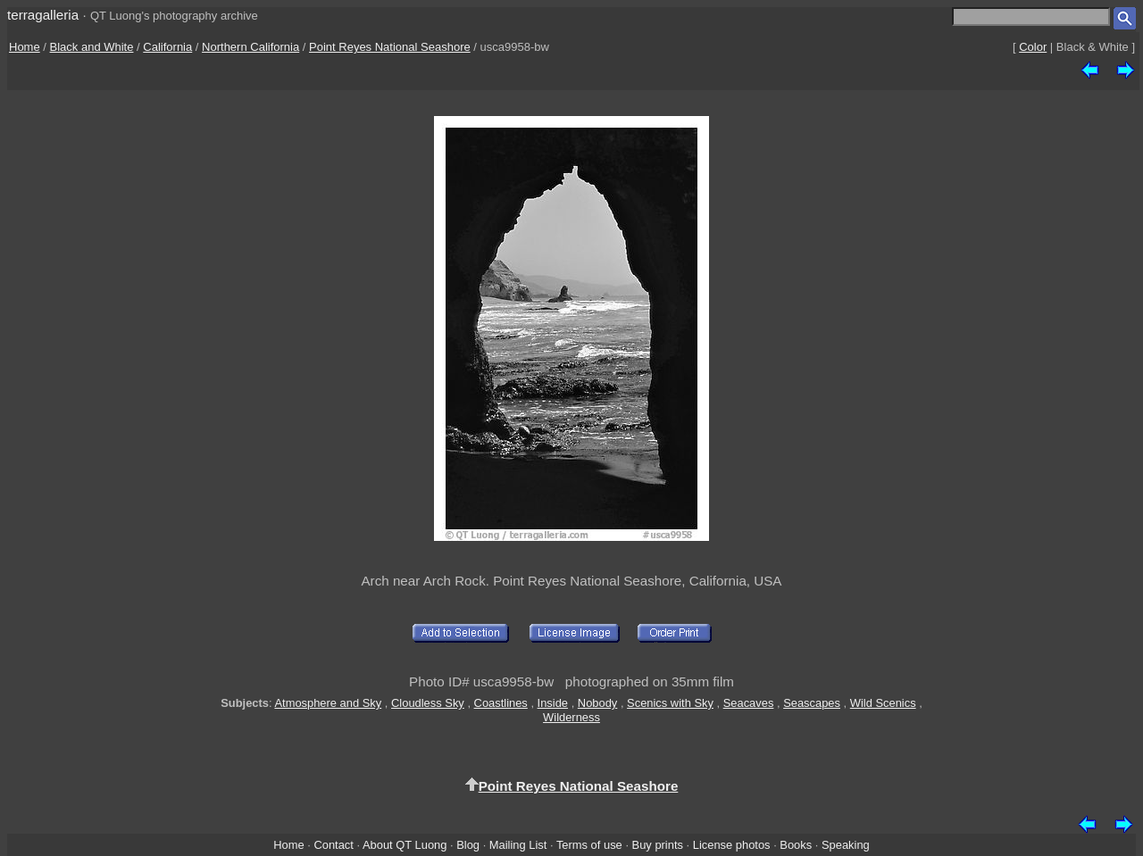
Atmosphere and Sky (327, 703)
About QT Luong (404, 845)
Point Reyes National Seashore (390, 47)
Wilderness (571, 717)
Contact (333, 845)
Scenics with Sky (670, 703)
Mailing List (518, 845)
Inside (553, 703)
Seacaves (748, 703)
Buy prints (657, 845)
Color (1033, 47)
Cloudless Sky (427, 703)
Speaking (846, 845)
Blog (468, 845)
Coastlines (501, 703)
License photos (732, 845)
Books (796, 845)
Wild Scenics (883, 703)
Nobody (598, 703)
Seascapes (811, 703)
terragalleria (43, 14)
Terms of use (589, 845)
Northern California (250, 47)
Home (24, 47)
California (167, 47)
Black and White (92, 47)
